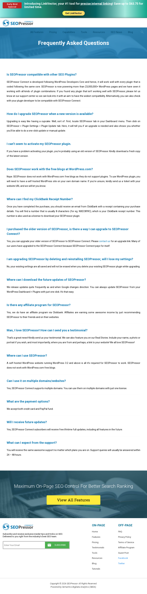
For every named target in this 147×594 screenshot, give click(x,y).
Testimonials (98, 548)
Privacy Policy (124, 537)
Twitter (121, 565)
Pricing (95, 542)
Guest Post (123, 553)
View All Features (73, 500)
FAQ (120, 531)
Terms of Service (126, 542)
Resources (97, 559)
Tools (94, 553)
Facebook (123, 559)
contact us (104, 241)
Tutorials (96, 570)
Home (95, 531)
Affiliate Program (126, 548)
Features (96, 537)
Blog (94, 565)
